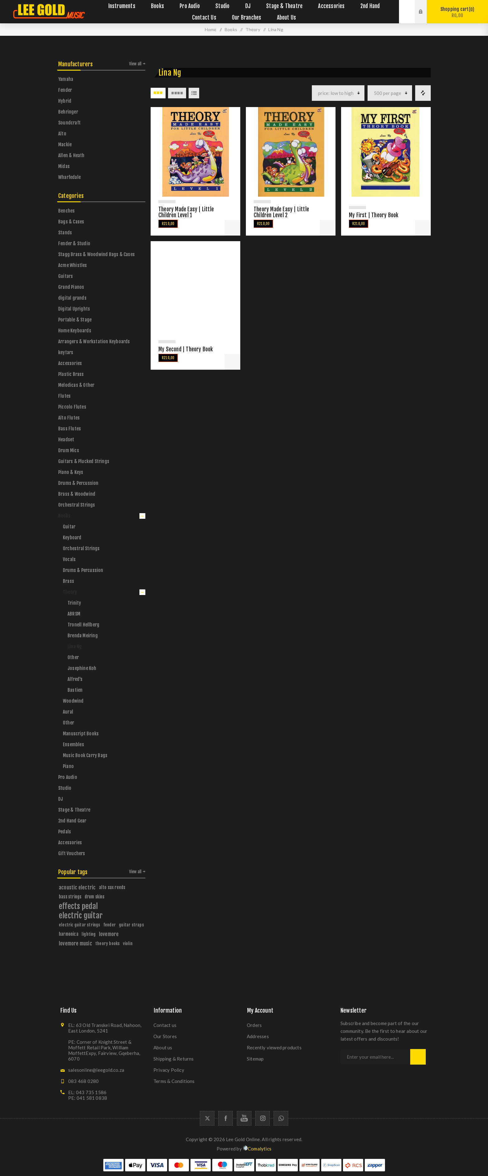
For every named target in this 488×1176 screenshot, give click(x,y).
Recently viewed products (274, 1047)
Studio (64, 788)
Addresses (258, 1036)
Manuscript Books (81, 734)
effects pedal (78, 906)
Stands (65, 233)
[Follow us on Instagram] (262, 1118)
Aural (68, 712)
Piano (68, 766)
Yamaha (65, 79)
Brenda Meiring (83, 636)
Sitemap (255, 1058)
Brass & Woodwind (76, 494)
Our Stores (165, 1036)
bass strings (70, 897)
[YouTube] (244, 1118)
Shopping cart (457, 12)
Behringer (68, 112)
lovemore (109, 934)
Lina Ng (75, 646)
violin (128, 943)
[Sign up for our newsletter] (375, 1057)
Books (64, 516)
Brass (68, 581)
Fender (65, 90)
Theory (70, 592)
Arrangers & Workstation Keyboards (94, 341)
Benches (66, 211)
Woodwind (73, 701)
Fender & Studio (74, 243)
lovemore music (75, 943)
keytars (65, 352)
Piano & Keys (70, 472)
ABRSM (74, 614)
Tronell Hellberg (83, 625)
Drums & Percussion (78, 483)
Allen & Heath (71, 155)
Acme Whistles (72, 265)
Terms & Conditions (174, 1081)
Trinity (74, 603)
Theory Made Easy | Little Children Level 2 (281, 212)
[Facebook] (225, 1118)
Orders (254, 1025)
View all (135, 63)
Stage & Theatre (74, 810)
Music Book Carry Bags (85, 755)
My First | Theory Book (373, 215)
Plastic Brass (71, 374)
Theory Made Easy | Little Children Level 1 (186, 212)
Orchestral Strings (76, 505)
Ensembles (73, 744)
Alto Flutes (69, 418)
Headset (66, 440)
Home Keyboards (74, 331)
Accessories (70, 363)
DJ (60, 799)
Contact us (164, 1025)
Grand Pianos (71, 287)
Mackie (65, 145)
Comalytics (257, 1148)
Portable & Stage (75, 320)
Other (73, 657)
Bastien (75, 690)
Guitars (65, 276)
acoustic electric (77, 887)
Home (211, 29)
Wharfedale (69, 177)
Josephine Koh (82, 668)
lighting (89, 934)
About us (162, 1047)
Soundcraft (69, 123)
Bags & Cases (71, 222)
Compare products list (423, 93)
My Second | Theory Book (185, 349)
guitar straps (131, 924)
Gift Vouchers (71, 853)
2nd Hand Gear (72, 821)
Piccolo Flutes (72, 407)
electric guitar (80, 915)
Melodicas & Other (76, 385)
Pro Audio (67, 777)
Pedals (64, 832)
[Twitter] (207, 1118)
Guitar (69, 527)
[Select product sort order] (338, 93)
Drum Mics (68, 450)
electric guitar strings (79, 924)
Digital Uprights (74, 309)
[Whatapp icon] (281, 1118)
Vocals (69, 559)
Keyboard (72, 538)
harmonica (68, 934)
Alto (62, 134)
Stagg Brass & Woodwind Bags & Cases (96, 254)
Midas (64, 166)
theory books (107, 943)
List (194, 93)
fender (109, 924)
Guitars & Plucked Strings (83, 461)
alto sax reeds (112, 887)
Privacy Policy (168, 1070)
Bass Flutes (69, 429)
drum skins (95, 897)
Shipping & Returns (173, 1058)
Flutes (64, 396)
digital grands (72, 298)
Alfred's (75, 679)
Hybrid (64, 101)
